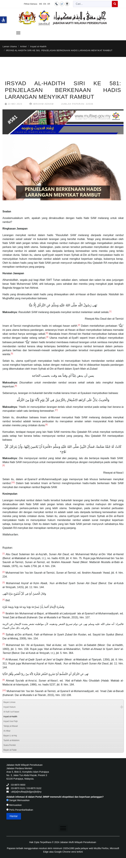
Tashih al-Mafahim (11, 740)
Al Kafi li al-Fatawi (11, 712)
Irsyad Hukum (9, 707)
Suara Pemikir (9, 745)
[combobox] (92, 4)
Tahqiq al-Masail (10, 726)
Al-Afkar (6, 731)
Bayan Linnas (9, 702)
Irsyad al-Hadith (10, 716)
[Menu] (18, 33)
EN (44, 4)
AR (48, 4)
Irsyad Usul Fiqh (10, 721)
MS (40, 4)
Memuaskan (14, 805)
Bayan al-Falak (10, 750)
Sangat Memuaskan (18, 800)
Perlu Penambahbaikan (19, 809)
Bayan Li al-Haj (10, 735)
